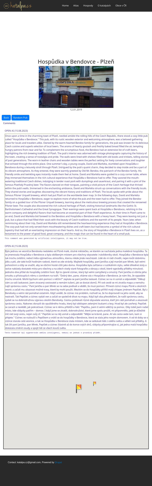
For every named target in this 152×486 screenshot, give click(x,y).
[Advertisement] (76, 33)
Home (65, 5)
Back (6, 117)
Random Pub (20, 117)
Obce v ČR (120, 5)
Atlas (76, 5)
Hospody (88, 5)
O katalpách (104, 5)
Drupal (58, 462)
